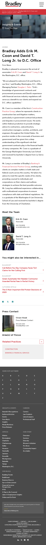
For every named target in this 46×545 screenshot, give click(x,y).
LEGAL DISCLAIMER (22, 523)
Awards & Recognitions (10, 412)
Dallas (4, 446)
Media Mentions (7, 424)
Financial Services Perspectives (8, 486)
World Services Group (13, 531)
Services (26, 438)
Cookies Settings (22, 533)
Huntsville (5, 451)
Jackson (5, 453)
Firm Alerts (6, 419)
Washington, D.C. (8, 466)
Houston (5, 448)
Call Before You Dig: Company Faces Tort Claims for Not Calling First (19, 269)
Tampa (4, 464)
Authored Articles (8, 414)
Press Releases (7, 427)
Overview (26, 435)
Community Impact (29, 448)
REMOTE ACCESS (28, 530)
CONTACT (23, 521)
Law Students (27, 414)
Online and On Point (9, 497)
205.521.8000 (32, 521)
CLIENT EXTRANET (13, 521)
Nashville (5, 461)
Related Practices (11, 341)
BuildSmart (6, 477)
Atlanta (4, 435)
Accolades (26, 451)
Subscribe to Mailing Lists (11, 510)
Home (4, 11)
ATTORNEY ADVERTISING (30, 531)
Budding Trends (7, 475)
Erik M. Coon (16, 72)
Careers (25, 412)
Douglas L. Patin (24, 87)
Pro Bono (26, 446)
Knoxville (5, 456)
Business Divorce (8, 480)
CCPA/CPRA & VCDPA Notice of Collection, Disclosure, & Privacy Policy (22, 525)
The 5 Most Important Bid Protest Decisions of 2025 (21, 291)
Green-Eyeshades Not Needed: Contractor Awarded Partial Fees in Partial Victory (20, 280)
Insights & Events (12, 11)
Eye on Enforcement (9, 482)
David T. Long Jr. (33, 72)
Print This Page (11, 28)
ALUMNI (36, 530)
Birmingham (6, 438)
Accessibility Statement (13, 530)
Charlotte (5, 441)
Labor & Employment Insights (12, 495)
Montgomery (6, 459)
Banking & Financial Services (17, 353)
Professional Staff (29, 419)
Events (4, 417)
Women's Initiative (29, 443)
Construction (11, 349)
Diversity (26, 441)
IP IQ (4, 489)
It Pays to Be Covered (9, 492)
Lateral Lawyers (28, 417)
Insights (4, 422)
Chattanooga (6, 443)
